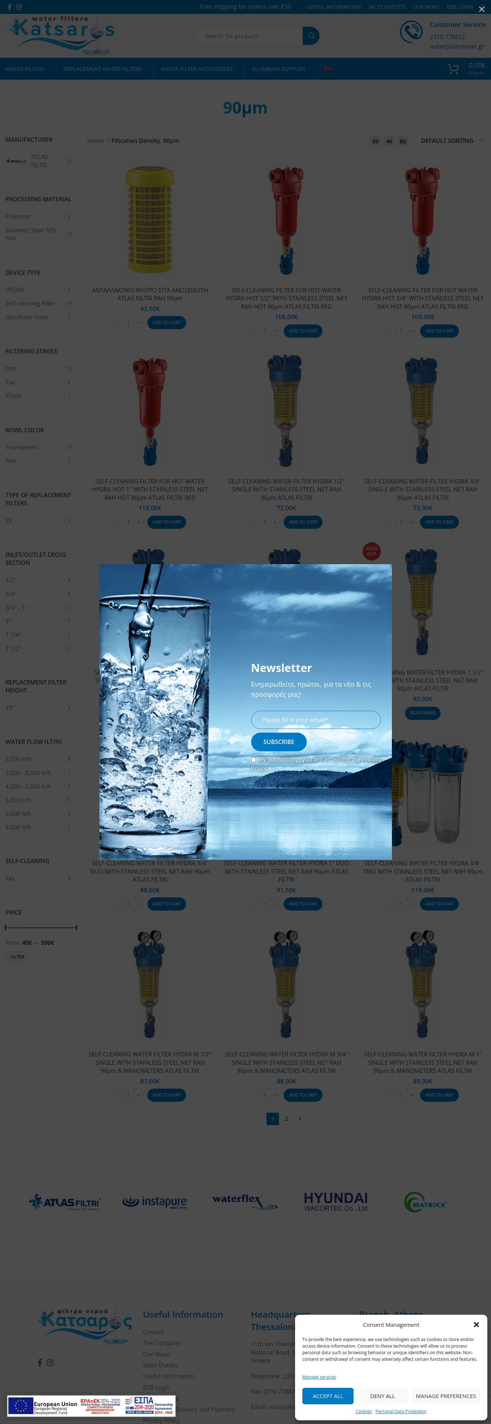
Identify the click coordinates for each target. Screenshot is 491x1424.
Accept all (328, 1396)
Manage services (319, 1377)
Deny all (382, 1396)
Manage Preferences (446, 1396)
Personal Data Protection (400, 1411)
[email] (316, 720)
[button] (476, 1324)
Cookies (364, 1411)
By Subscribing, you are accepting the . (316, 764)
